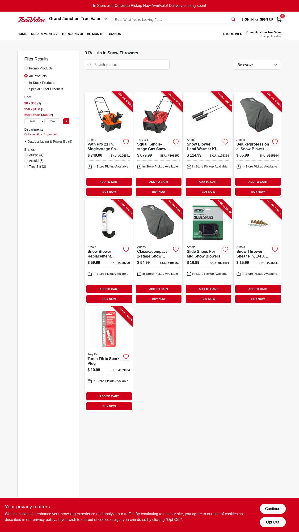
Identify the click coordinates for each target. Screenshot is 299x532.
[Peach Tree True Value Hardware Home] (31, 19)
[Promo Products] (26, 68)
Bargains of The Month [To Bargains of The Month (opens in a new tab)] (83, 34)
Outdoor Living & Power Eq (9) (49, 141)
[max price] (52, 121)
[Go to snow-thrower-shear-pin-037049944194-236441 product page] (258, 252)
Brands (114, 34)
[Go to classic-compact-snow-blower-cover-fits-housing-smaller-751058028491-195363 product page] (158, 252)
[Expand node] (26, 141)
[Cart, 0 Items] (279, 19)
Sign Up (267, 19)
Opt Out (272, 522)
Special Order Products (46, 89)
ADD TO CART (109, 182)
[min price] (32, 121)
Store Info (232, 34)
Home (22, 34)
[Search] (233, 19)
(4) (36, 155)
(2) (37, 166)
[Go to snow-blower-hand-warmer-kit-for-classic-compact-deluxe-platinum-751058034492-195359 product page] (208, 144)
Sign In (247, 19)
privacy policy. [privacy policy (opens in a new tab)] (44, 520)
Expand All (50, 134)
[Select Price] (66, 121)
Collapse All (31, 134)
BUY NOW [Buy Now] (109, 191)
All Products (38, 76)
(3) (36, 161)
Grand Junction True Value (78, 18)
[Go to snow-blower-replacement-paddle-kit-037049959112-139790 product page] (109, 252)
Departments (43, 34)
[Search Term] (174, 19)
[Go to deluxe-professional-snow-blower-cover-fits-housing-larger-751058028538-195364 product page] (258, 144)
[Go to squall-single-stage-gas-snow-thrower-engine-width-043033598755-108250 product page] (158, 144)
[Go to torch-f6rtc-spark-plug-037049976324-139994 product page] (109, 359)
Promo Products (41, 68)
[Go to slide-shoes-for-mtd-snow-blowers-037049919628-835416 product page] (208, 252)
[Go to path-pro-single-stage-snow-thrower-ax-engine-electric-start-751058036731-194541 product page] (109, 144)
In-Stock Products (42, 83)
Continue (272, 509)
